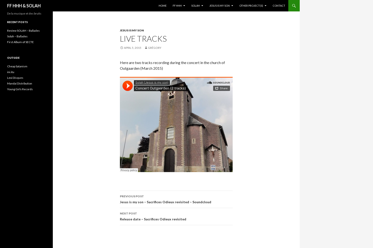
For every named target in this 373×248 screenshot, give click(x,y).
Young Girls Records (20, 89)
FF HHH (177, 5)
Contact (279, 5)
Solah (195, 5)
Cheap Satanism (17, 66)
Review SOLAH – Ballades (23, 30)
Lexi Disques (15, 77)
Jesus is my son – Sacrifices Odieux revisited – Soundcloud (176, 198)
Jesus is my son (219, 5)
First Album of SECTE (20, 42)
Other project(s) (251, 5)
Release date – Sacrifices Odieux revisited (176, 216)
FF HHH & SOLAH (24, 5)
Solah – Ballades (17, 36)
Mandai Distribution (19, 83)
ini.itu (10, 72)
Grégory (154, 48)
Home (163, 5)
